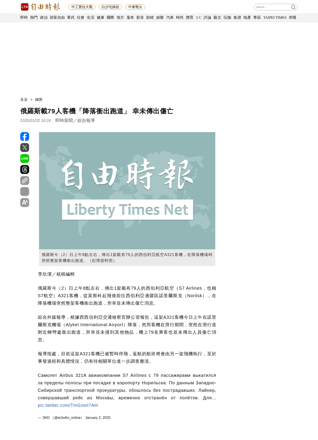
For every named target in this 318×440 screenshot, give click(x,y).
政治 (44, 17)
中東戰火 (135, 7)
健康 (100, 17)
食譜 (237, 17)
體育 (190, 17)
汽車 (170, 17)
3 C (199, 17)
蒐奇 (130, 17)
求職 (292, 17)
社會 (81, 17)
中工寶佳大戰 (82, 7)
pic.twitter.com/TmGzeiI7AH (68, 405)
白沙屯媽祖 (110, 7)
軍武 (71, 17)
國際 (110, 17)
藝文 (217, 17)
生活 (91, 17)
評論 (207, 17)
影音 (140, 17)
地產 (247, 17)
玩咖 (227, 17)
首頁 (24, 99)
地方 (120, 17)
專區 (257, 17)
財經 (150, 17)
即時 (24, 17)
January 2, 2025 (98, 418)
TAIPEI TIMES (274, 17)
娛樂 (160, 17)
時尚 (180, 17)
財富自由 (57, 17)
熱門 (34, 17)
